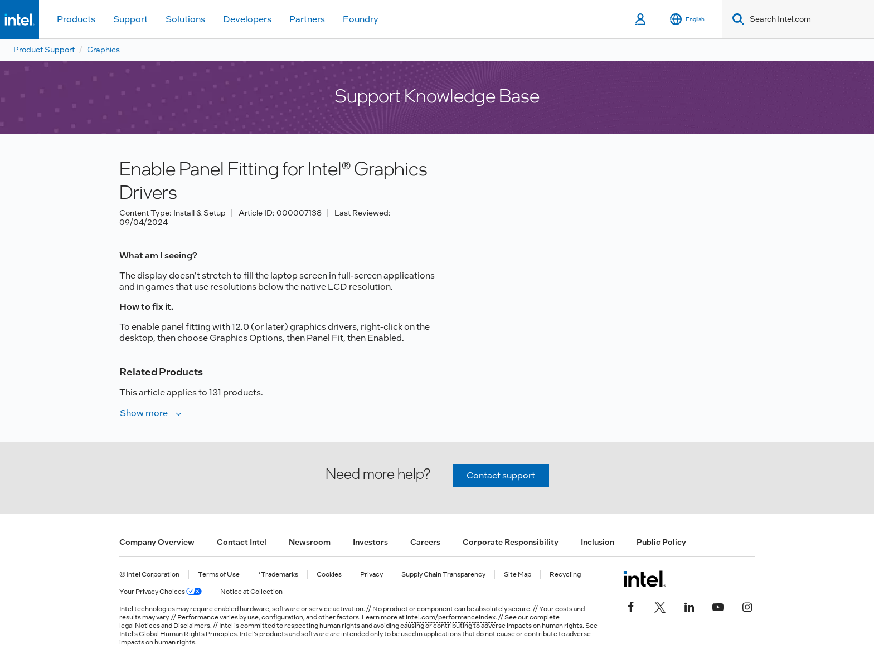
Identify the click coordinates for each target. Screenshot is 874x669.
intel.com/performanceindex (451, 617)
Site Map (517, 574)
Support (130, 19)
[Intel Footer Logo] (644, 578)
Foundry (360, 19)
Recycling (565, 574)
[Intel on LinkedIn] (689, 605)
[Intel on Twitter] (660, 605)
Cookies (329, 574)
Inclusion (597, 542)
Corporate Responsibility (511, 542)
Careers (425, 542)
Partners (307, 19)
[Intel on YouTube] (718, 605)
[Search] (736, 19)
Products (76, 19)
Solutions (185, 19)
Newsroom (310, 542)
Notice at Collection (251, 592)
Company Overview (157, 542)
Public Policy (661, 542)
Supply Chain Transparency (443, 574)
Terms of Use (219, 574)
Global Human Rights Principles (188, 633)
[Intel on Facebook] (631, 605)
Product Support (44, 50)
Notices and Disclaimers (172, 625)
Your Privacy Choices (160, 592)
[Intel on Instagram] (747, 605)
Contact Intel (241, 542)
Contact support (501, 475)
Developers (247, 19)
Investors (370, 542)
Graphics (103, 50)
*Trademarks (278, 574)
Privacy (371, 574)
